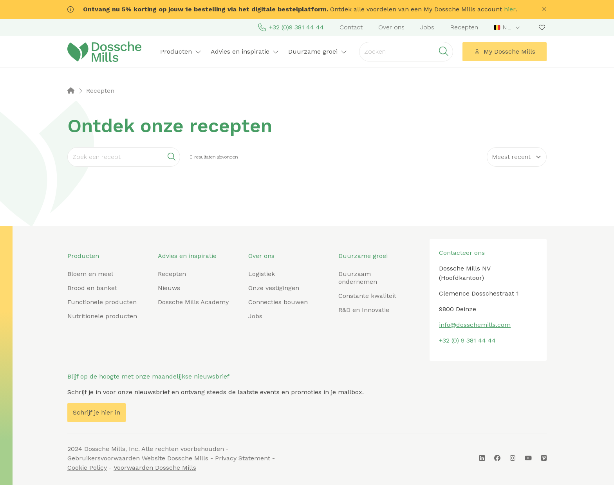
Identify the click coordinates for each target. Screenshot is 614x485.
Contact (351, 27)
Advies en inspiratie (245, 51)
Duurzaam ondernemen (357, 277)
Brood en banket (92, 288)
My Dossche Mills (504, 51)
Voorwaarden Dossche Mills (155, 467)
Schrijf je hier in (96, 412)
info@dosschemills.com (475, 324)
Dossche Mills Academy (193, 302)
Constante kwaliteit (367, 295)
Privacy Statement (242, 458)
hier (510, 9)
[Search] (123, 157)
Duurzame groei (317, 51)
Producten (180, 51)
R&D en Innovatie (363, 310)
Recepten (464, 27)
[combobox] (508, 27)
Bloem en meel (90, 274)
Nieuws (169, 288)
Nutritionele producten (102, 316)
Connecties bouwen (278, 302)
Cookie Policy (87, 467)
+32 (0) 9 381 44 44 (467, 340)
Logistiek (261, 274)
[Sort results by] (517, 157)
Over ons (391, 27)
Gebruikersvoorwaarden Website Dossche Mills (137, 458)
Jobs (427, 27)
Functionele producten (102, 302)
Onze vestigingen (273, 288)
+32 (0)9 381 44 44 (291, 27)
